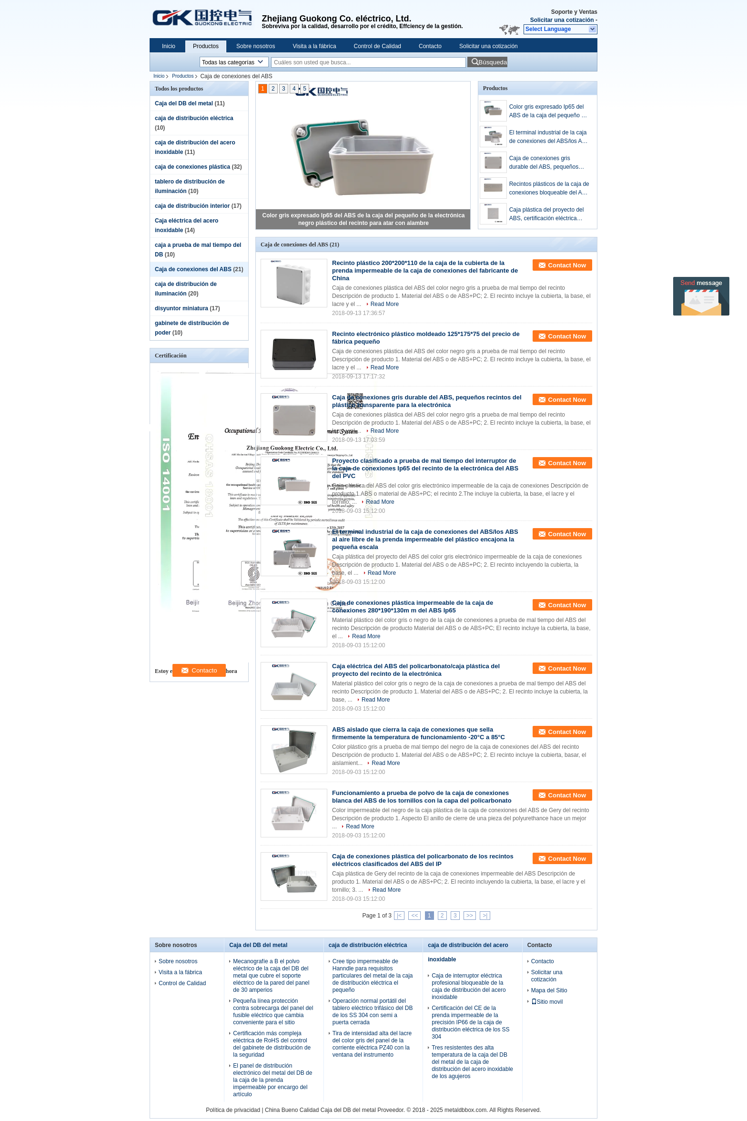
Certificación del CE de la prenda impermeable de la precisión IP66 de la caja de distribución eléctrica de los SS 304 (470, 1022)
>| (485, 915)
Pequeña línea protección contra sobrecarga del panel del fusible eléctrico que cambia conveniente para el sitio (273, 1012)
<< (414, 915)
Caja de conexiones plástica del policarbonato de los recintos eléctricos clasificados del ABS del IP (423, 860)
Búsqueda (492, 62)
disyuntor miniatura (181, 308)
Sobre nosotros (255, 46)
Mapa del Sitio (549, 990)
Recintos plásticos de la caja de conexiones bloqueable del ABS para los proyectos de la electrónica (549, 189)
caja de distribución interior (192, 206)
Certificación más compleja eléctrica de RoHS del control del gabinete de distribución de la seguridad (272, 1044)
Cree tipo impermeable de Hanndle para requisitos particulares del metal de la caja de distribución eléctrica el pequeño (373, 975)
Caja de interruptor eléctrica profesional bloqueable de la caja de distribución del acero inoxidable (468, 986)
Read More (385, 304)
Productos (206, 46)
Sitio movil (547, 1002)
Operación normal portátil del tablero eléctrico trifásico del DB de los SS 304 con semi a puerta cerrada (373, 1012)
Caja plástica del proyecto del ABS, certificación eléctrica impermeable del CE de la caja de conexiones (548, 214)
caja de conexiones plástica (192, 166)
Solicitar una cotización (562, 20)
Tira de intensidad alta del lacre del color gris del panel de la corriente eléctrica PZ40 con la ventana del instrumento (372, 1044)
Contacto (430, 46)
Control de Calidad (377, 46)
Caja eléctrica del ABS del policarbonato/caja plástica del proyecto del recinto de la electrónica (416, 669)
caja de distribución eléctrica (194, 118)
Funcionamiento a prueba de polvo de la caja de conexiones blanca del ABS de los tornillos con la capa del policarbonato (422, 796)
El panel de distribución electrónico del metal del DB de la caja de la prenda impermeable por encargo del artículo (272, 1080)
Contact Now (567, 265)
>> (469, 915)
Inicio (168, 46)
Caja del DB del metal (184, 103)
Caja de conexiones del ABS (193, 269)
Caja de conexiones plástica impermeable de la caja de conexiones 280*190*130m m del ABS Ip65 (412, 606)
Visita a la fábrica (314, 46)
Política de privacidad (233, 1110)
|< (399, 915)
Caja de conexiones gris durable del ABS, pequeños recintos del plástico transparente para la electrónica (549, 163)
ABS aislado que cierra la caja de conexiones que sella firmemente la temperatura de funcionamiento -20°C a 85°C (418, 733)
